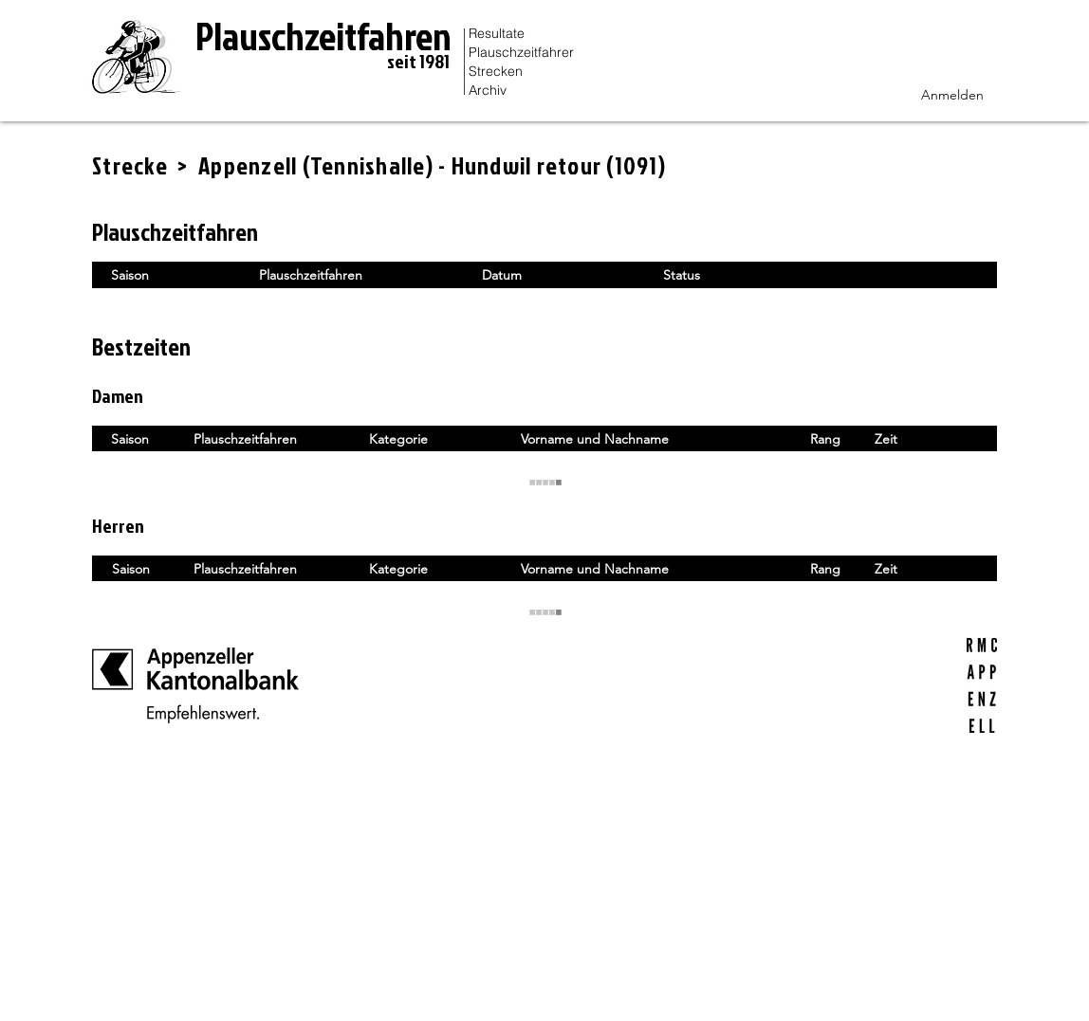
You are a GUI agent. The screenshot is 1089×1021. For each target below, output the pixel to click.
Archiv (488, 90)
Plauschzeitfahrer (521, 52)
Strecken (496, 71)
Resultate (497, 33)
